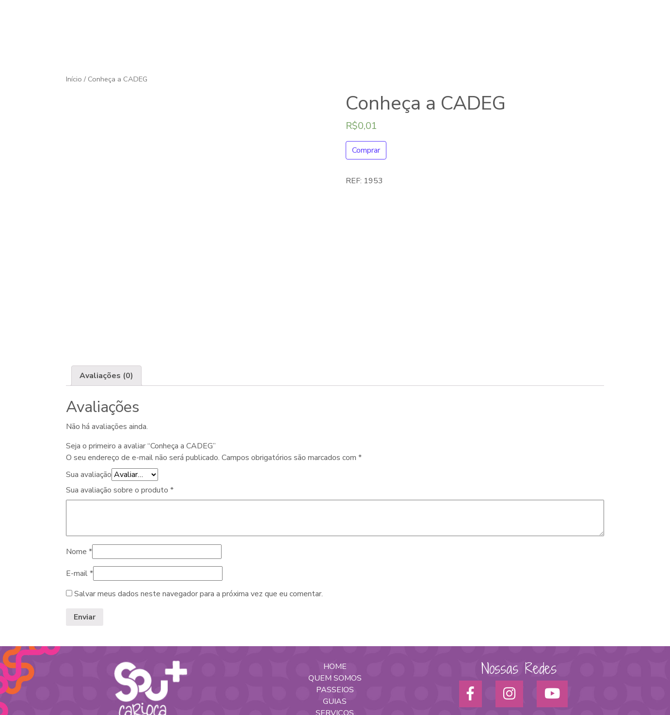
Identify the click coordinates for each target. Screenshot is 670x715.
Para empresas (534, 29)
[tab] (106, 295)
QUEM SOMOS (335, 597)
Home (310, 29)
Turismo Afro (403, 29)
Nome (79, 471)
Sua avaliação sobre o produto (120, 409)
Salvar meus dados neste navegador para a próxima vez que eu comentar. (198, 513)
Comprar (366, 150)
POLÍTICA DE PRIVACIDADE (335, 667)
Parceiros (583, 29)
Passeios (448, 29)
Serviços (486, 29)
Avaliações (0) (106, 295)
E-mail (79, 493)
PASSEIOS (335, 609)
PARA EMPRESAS (335, 644)
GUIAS (335, 621)
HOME (335, 586)
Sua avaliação (89, 394)
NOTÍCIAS (335, 656)
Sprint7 (417, 687)
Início (74, 79)
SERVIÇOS (335, 632)
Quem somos (350, 29)
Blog (614, 29)
